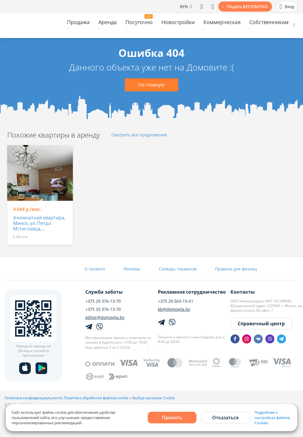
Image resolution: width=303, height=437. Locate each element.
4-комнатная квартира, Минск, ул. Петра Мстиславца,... (39, 223)
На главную (151, 85)
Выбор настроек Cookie (153, 397)
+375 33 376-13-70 (103, 309)
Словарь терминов (177, 269)
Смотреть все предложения (139, 135)
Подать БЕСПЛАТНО (247, 6)
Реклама (132, 269)
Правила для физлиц (236, 269)
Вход (286, 6)
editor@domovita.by (105, 317)
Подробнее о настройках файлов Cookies (272, 417)
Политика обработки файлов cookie (96, 398)
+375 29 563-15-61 (175, 301)
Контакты (242, 292)
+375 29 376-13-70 (103, 301)
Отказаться (225, 417)
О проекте (94, 269)
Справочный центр (261, 323)
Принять (172, 417)
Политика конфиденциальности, (34, 398)
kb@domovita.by (174, 309)
